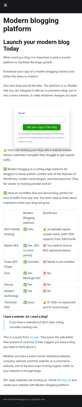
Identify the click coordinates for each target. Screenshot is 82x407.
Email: (22, 113)
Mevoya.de (64, 380)
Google (34, 337)
